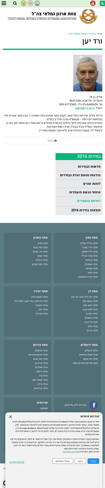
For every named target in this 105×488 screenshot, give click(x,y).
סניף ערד (43, 376)
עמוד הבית (96, 34)
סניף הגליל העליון (89, 243)
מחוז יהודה (41, 291)
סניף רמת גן (92, 313)
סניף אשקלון (41, 350)
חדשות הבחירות (89, 166)
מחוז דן (93, 291)
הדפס (50, 140)
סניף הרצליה (42, 260)
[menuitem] (79, 167)
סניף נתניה (42, 243)
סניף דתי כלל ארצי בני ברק (84, 297)
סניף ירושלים (91, 350)
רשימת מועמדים (79, 34)
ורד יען (92, 41)
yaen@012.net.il (85, 108)
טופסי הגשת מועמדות (84, 192)
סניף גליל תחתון (90, 251)
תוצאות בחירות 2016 (85, 210)
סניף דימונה (42, 371)
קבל (93, 461)
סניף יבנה (43, 309)
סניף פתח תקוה (90, 309)
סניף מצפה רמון (40, 380)
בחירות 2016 (89, 156)
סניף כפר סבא (40, 247)
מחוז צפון (92, 238)
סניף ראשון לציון (39, 297)
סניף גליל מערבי (90, 247)
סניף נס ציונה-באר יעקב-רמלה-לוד (31, 301)
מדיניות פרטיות (16, 462)
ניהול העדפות (63, 461)
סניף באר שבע (40, 359)
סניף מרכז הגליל (89, 256)
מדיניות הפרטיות (70, 451)
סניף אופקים (41, 367)
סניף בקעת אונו (90, 301)
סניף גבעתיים (91, 318)
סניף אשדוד (41, 313)
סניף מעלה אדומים (88, 355)
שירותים (42, 403)
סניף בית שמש (90, 359)
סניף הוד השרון (40, 251)
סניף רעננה (42, 256)
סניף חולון (93, 326)
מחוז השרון (40, 238)
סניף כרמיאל (91, 260)
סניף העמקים (91, 264)
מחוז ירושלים (89, 345)
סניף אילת (42, 384)
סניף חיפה (93, 272)
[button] (15, 3)
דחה (80, 461)
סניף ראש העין (90, 305)
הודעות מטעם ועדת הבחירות (80, 175)
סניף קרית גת (41, 363)
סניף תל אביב (91, 322)
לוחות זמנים (91, 183)
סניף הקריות (92, 268)
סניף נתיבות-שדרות (38, 355)
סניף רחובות (42, 305)
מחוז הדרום (40, 345)
